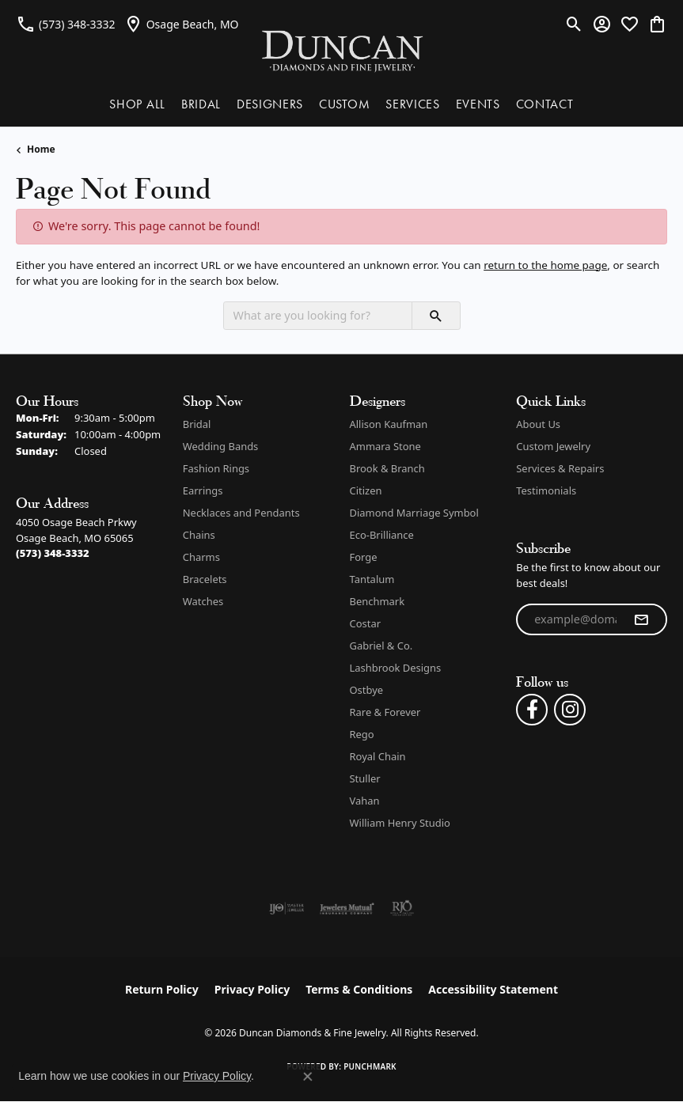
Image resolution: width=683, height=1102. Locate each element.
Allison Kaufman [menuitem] (389, 424)
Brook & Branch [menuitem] (387, 468)
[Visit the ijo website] (287, 908)
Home (41, 149)
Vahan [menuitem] (365, 800)
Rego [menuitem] (362, 734)
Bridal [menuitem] (197, 424)
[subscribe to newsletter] (641, 619)
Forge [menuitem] (364, 557)
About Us (538, 424)
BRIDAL (201, 104)
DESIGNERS (270, 104)
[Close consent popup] (308, 1076)
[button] (574, 24)
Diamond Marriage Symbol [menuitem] (414, 513)
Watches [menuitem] (203, 601)
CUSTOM (344, 104)
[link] (66, 24)
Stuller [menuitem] (365, 778)
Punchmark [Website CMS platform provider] (370, 1066)
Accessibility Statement (493, 989)
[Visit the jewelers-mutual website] (347, 908)
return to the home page (545, 265)
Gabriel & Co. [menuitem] (381, 645)
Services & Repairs (560, 468)
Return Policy (162, 989)
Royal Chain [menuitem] (378, 756)
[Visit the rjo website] (402, 908)
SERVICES (412, 104)
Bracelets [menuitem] (205, 579)
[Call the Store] (52, 553)
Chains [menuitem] (199, 535)
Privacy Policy (252, 989)
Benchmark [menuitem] (377, 601)
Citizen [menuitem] (366, 490)
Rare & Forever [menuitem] (385, 712)
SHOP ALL (137, 104)
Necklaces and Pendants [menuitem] (241, 513)
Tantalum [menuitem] (372, 579)
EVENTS (478, 104)
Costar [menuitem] (365, 623)
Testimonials (546, 490)
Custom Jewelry (553, 446)
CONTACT (545, 104)
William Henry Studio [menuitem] (400, 823)
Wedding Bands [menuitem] (221, 446)
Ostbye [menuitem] (367, 690)
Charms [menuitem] (201, 557)
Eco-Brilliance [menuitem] (382, 535)
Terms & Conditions (358, 989)
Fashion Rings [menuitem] (216, 468)
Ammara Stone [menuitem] (385, 446)
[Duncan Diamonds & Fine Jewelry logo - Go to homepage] (341, 50)
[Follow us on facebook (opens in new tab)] (532, 709)
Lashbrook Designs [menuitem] (396, 668)
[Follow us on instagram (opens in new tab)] (570, 709)
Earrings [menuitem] (203, 490)
